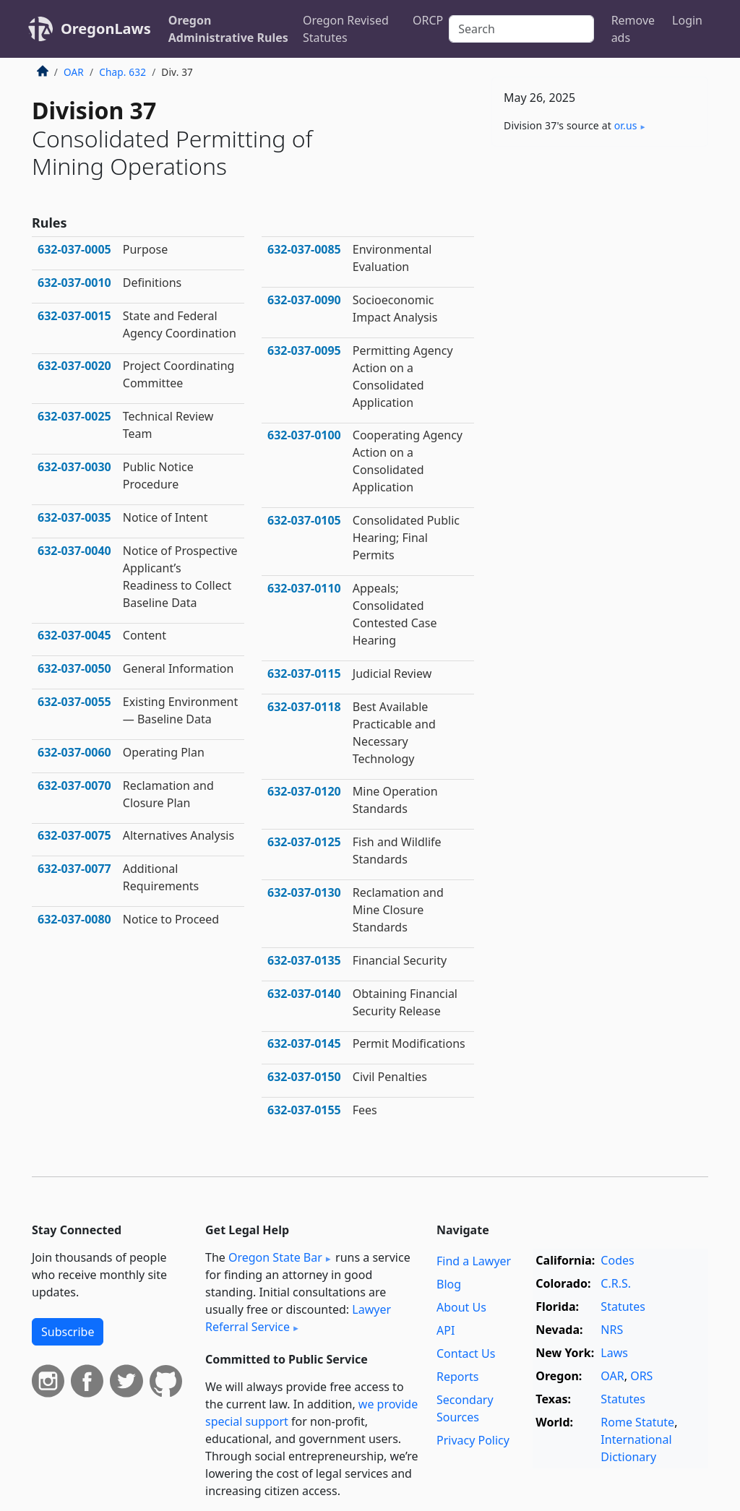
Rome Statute (637, 1422)
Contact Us (465, 1353)
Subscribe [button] (67, 1332)
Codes (617, 1260)
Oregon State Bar (275, 1257)
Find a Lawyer (473, 1261)
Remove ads (633, 29)
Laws (614, 1353)
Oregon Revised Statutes (346, 29)
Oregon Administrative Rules (228, 29)
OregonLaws (106, 28)
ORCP (428, 20)
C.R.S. (616, 1283)
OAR (74, 72)
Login (687, 20)
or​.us (625, 125)
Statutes (623, 1306)
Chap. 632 (122, 72)
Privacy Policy (472, 1440)
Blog (448, 1284)
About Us (461, 1307)
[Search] (521, 29)
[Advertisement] (599, 257)
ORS (641, 1376)
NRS (612, 1330)
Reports (457, 1377)
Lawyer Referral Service (298, 1318)
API (445, 1330)
